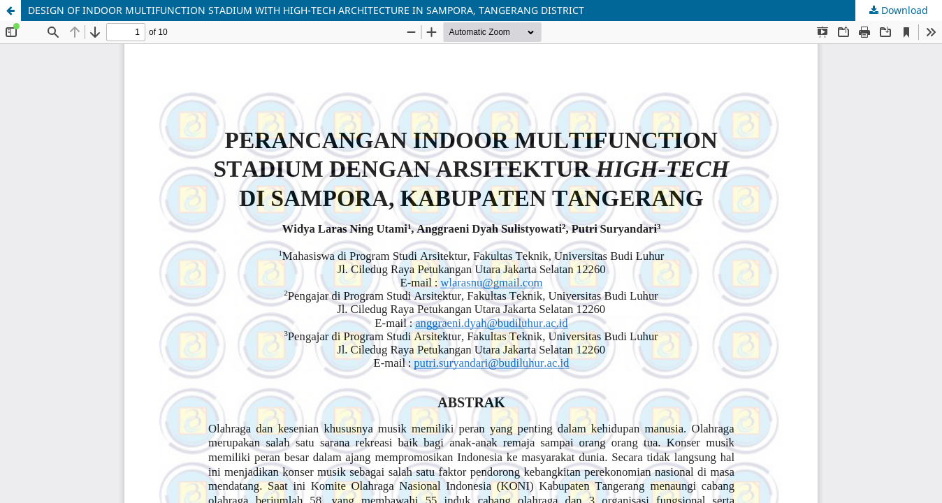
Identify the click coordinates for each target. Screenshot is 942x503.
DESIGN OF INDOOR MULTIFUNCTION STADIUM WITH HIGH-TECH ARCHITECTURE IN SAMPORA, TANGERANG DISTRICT (306, 10)
